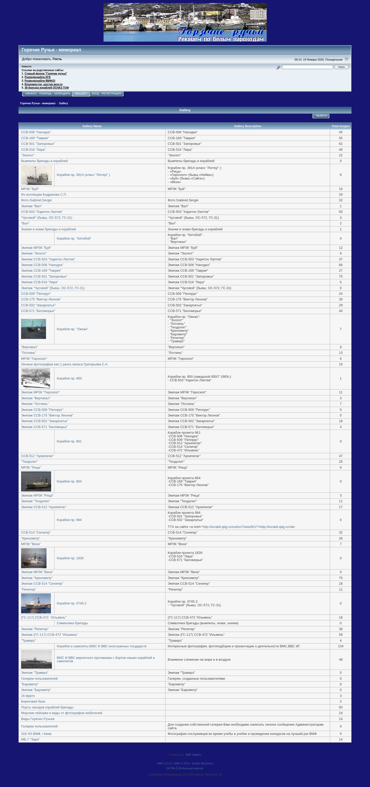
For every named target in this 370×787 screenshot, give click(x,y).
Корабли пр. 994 (69, 520)
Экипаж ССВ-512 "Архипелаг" (44, 507)
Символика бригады (72, 623)
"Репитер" (28, 589)
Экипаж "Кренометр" (37, 578)
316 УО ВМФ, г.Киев (36, 734)
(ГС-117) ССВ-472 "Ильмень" (44, 617)
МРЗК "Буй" (30, 189)
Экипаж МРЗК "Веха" (37, 572)
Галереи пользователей (39, 678)
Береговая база (33, 701)
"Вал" (25, 223)
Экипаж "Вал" (31, 206)
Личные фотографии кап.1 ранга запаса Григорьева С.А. (64, 364)
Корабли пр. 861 (69, 441)
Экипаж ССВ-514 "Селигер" (42, 583)
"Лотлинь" (28, 353)
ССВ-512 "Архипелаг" (37, 456)
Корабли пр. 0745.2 (71, 603)
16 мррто (28, 696)
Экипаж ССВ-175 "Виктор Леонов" (47, 415)
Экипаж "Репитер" (35, 629)
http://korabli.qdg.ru (274, 527)
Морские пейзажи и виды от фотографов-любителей (61, 713)
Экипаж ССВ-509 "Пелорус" (42, 410)
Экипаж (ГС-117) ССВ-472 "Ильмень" (49, 635)
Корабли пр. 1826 (70, 558)
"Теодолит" (29, 461)
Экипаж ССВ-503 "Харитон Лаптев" (48, 259)
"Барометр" (30, 684)
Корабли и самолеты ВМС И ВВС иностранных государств (101, 646)
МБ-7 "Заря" (30, 739)
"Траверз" (28, 640)
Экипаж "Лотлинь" (35, 404)
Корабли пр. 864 (69, 481)
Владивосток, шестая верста (43, 84)
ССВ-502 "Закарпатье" (38, 305)
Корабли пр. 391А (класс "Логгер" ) (83, 175)
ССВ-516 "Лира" (33, 149)
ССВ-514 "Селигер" (36, 532)
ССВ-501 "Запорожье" (38, 144)
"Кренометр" (30, 538)
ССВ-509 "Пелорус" (36, 294)
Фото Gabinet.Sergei (36, 200)
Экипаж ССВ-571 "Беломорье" (44, 427)
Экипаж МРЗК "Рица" (37, 495)
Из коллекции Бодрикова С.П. (44, 194)
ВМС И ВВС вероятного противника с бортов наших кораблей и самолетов (106, 659)
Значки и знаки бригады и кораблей (48, 229)
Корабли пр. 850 (69, 378)
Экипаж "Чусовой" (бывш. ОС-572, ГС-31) (53, 288)
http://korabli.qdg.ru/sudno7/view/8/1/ (230, 527)
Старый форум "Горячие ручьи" (46, 73)
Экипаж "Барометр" (36, 690)
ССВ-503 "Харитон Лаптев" (42, 212)
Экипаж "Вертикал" (35, 398)
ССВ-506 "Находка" (36, 132)
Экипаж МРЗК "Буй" (36, 248)
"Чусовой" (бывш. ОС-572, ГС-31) (46, 218)
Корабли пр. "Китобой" (74, 238)
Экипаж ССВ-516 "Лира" (39, 282)
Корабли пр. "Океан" (72, 329)
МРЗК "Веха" (31, 544)
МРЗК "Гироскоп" (34, 359)
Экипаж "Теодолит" (35, 501)
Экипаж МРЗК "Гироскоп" (40, 392)
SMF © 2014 (182, 763)
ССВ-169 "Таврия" (35, 138)
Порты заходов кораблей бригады (47, 707)
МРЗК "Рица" (31, 467)
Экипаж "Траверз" (34, 673)
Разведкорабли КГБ (38, 77)
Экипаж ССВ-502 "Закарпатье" (44, 421)
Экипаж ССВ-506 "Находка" (42, 265)
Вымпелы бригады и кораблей (44, 161)
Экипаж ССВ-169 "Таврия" (41, 270)
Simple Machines (202, 763)
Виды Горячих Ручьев (37, 719)
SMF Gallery (193, 754)
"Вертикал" (29, 347)
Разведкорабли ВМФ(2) (40, 80)
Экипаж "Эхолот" (34, 253)
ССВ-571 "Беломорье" (38, 311)
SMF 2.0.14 (164, 763)
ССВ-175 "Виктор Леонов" (41, 299)
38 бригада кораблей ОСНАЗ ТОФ (47, 87)
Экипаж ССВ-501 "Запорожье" (44, 276)
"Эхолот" (27, 155)
